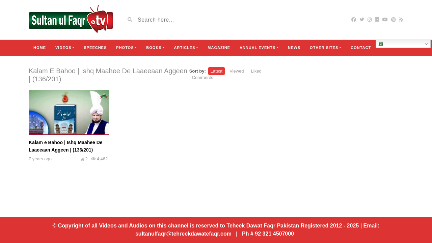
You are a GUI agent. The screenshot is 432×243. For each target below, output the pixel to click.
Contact (361, 48)
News (294, 48)
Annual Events (257, 48)
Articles (184, 48)
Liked (256, 71)
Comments (202, 77)
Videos (63, 48)
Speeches (95, 48)
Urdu (386, 44)
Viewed (237, 71)
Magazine (219, 48)
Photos (125, 48)
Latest (216, 71)
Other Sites (324, 48)
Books (153, 48)
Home (39, 48)
